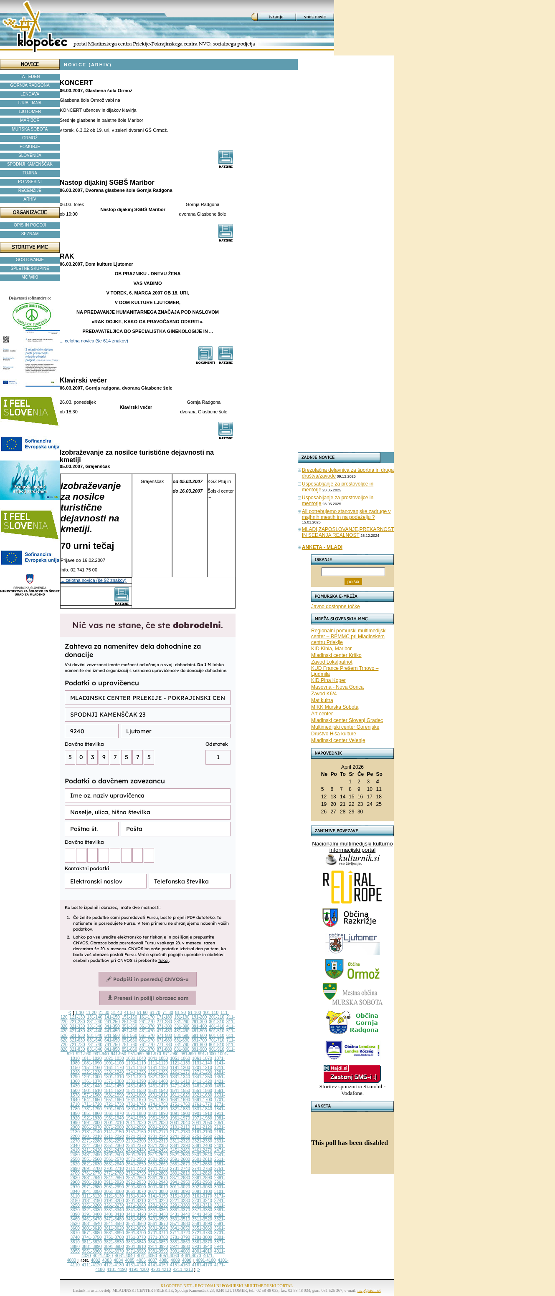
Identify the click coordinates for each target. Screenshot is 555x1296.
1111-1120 (158, 1063)
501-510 (216, 1031)
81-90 (180, 1012)
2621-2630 (92, 1164)
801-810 (216, 1044)
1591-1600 (136, 1095)
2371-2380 (158, 1145)
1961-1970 (180, 1118)
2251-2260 (202, 1136)
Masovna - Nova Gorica (337, 687)
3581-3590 (202, 1223)
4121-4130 (114, 1265)
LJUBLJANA (30, 103)
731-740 (94, 1044)
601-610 (216, 1035)
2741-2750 (202, 1168)
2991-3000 (136, 1187)
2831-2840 (92, 1177)
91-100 (194, 1012)
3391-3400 (92, 1214)
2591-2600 (180, 1159)
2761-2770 (92, 1173)
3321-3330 (92, 1210)
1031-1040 (136, 1058)
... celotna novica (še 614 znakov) (94, 340)
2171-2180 (180, 1132)
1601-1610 (158, 1095)
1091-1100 (114, 1063)
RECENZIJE (30, 190)
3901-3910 (136, 1246)
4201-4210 (161, 1269)
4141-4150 (158, 1265)
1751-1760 (180, 1104)
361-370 (147, 1026)
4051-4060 (169, 1255)
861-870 (147, 1049)
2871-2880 (180, 1177)
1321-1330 (158, 1077)
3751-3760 (114, 1237)
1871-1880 (136, 1113)
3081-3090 (180, 1191)
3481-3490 (136, 1219)
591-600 (199, 1035)
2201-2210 (92, 1136)
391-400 (199, 1026)
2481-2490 (92, 1155)
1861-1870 (114, 1113)
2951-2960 (202, 1182)
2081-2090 (136, 1127)
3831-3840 (136, 1242)
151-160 (129, 1017)
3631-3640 (158, 1228)
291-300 (199, 1021)
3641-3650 (180, 1228)
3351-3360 (158, 1210)
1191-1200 (180, 1067)
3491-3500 (158, 1219)
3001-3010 (158, 1187)
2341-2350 (92, 1145)
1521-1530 (136, 1090)
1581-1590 (114, 1095)
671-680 (164, 1040)
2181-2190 (202, 1132)
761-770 (147, 1044)
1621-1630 (202, 1095)
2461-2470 (202, 1150)
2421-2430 (114, 1150)
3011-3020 (180, 1187)
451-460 (129, 1031)
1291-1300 (92, 1077)
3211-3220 (158, 1200)
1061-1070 (202, 1058)
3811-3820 (92, 1242)
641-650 (112, 1040)
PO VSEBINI (30, 181)
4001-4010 (202, 1251)
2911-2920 (114, 1182)
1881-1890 (158, 1113)
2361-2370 (136, 1145)
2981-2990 (114, 1187)
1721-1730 (114, 1104)
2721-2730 (158, 1168)
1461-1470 (158, 1086)
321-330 (77, 1026)
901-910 (216, 1049)
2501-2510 (136, 1155)
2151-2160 (136, 1132)
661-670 (147, 1040)
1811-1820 (158, 1109)
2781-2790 (136, 1173)
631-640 (94, 1040)
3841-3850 (158, 1242)
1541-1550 (180, 1090)
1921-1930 (92, 1118)
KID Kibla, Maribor (331, 649)
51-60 (142, 1012)
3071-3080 (158, 1191)
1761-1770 (202, 1104)
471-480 (164, 1031)
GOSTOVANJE (30, 259)
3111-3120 (92, 1196)
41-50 (129, 1012)
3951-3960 (92, 1251)
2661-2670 (180, 1164)
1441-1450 (114, 1086)
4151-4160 (180, 1265)
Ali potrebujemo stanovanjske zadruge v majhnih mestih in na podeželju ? (346, 514)
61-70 (155, 1012)
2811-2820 (202, 1173)
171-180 (164, 1017)
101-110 (210, 1012)
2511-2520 (158, 1155)
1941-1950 (136, 1118)
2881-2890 (202, 1177)
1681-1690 (180, 1099)
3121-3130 (114, 1196)
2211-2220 (114, 1136)
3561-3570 (158, 1223)
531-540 (94, 1035)
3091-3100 (202, 1191)
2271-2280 (92, 1141)
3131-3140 (136, 1196)
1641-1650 (92, 1099)
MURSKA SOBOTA (30, 129)
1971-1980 (202, 1118)
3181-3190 (92, 1200)
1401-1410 (180, 1081)
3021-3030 (202, 1187)
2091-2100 (158, 1127)
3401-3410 (114, 1214)
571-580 (164, 1035)
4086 (141, 1260)
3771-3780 (158, 1237)
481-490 (182, 1031)
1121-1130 (180, 1063)
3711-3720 (180, 1233)
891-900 (199, 1049)
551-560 (129, 1035)
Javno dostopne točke (335, 606)
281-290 (182, 1021)
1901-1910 (202, 1113)
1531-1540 (158, 1090)
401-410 (216, 1026)
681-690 (182, 1040)
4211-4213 (183, 1269)
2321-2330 (202, 1141)
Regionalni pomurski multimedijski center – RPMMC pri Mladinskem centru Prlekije (349, 636)
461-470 (147, 1031)
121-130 (77, 1017)
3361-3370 (180, 1210)
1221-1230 (92, 1072)
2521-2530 (180, 1155)
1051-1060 (180, 1058)
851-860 (129, 1049)
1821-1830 (180, 1109)
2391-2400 (202, 1145)
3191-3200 (114, 1200)
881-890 (182, 1049)
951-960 (136, 1054)
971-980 (171, 1054)
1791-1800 (114, 1109)
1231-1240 (114, 1072)
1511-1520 (114, 1090)
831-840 (94, 1049)
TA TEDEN (30, 76)
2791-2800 (158, 1173)
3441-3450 (202, 1214)
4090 (186, 1260)
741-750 (112, 1044)
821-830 (77, 1049)
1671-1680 (158, 1099)
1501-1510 (92, 1090)
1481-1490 (202, 1086)
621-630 (77, 1040)
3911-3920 (158, 1246)
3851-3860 (180, 1242)
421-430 (77, 1031)
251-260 (129, 1021)
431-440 (94, 1031)
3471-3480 (114, 1219)
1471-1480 (180, 1086)
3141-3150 (158, 1196)
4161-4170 (202, 1265)
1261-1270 (180, 1072)
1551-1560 (202, 1090)
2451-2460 (180, 1150)
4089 (175, 1260)
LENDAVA (29, 94)
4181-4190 (117, 1269)
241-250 (112, 1021)
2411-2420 (92, 1150)
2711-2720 (136, 1168)
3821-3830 (114, 1242)
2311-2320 (180, 1141)
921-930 (83, 1054)
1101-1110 (136, 1063)
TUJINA (30, 173)
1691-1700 (202, 1099)
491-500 (199, 1031)
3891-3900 (114, 1246)
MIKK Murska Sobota (334, 707)
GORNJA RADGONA (29, 85)
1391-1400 (158, 1081)
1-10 (79, 1012)
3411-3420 (136, 1214)
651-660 (129, 1040)
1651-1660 (114, 1099)
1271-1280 (202, 1072)
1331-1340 (180, 1077)
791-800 (199, 1044)
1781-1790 (92, 1109)
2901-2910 (92, 1182)
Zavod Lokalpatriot (331, 662)
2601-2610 (202, 1159)
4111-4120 (92, 1265)
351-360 (129, 1026)
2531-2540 (202, 1155)
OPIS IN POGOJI (30, 225)
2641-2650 (136, 1164)
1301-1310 (114, 1077)
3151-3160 (180, 1196)
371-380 (164, 1026)
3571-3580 (180, 1223)
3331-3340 (114, 1210)
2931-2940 (158, 1182)
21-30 (104, 1012)
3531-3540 (92, 1223)
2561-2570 (114, 1159)
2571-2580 (136, 1159)
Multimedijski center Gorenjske (345, 727)
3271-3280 (136, 1205)
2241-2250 (180, 1136)
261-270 (147, 1021)
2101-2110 (180, 1127)
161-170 (147, 1017)
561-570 (147, 1035)
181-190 (182, 1017)
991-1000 (206, 1054)
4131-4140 (136, 1265)
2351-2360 (114, 1145)
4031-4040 (125, 1255)
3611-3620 (114, 1228)
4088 (163, 1260)
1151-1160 (92, 1067)
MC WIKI (30, 277)
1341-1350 (202, 1077)
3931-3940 (202, 1246)
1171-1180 (136, 1067)
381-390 (182, 1026)
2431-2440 (136, 1150)
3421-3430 (158, 1214)
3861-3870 (202, 1242)
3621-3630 (136, 1228)
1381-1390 (136, 1081)
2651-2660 (158, 1164)
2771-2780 (114, 1173)
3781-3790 (180, 1237)
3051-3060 (114, 1191)
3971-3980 (136, 1251)
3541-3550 (114, 1223)
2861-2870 (158, 1177)
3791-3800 (202, 1237)
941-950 (118, 1054)
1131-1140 (202, 1063)
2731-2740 (180, 1168)
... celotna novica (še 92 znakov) (94, 580)
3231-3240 (202, 1200)
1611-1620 (180, 1095)
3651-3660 (202, 1228)
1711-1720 (92, 1104)
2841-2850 (114, 1177)
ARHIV (29, 199)
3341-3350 (136, 1210)
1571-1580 (92, 1095)
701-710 (216, 1040)
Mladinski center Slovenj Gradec (347, 720)
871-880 (164, 1049)
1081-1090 (92, 1063)
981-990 (188, 1054)
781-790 (182, 1044)
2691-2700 (92, 1168)
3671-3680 (92, 1233)
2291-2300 (136, 1141)
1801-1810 (136, 1109)
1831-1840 (202, 1109)
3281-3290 (158, 1205)
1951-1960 (158, 1118)
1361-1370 (92, 1081)
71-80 (167, 1012)
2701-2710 (114, 1168)
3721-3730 (202, 1233)
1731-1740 (136, 1104)
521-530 (77, 1035)
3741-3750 (92, 1237)
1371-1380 (114, 1081)
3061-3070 (136, 1191)
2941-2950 (180, 1182)
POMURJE (30, 146)
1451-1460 (136, 1086)
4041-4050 (147, 1255)
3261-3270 (114, 1205)
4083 (107, 1260)
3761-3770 (136, 1237)
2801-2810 (180, 1173)
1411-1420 (202, 1081)
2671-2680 (202, 1164)
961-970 (153, 1054)
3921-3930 (180, 1246)
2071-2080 (114, 1127)
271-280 (164, 1021)
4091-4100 (206, 1260)
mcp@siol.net (369, 1290)
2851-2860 (136, 1177)
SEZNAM (30, 234)
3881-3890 (92, 1246)
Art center (322, 714)
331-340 (94, 1026)
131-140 (94, 1017)
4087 (152, 1260)
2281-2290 (114, 1141)
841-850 (112, 1049)
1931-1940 (114, 1118)
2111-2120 (202, 1127)
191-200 (199, 1017)
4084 (118, 1260)
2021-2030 (158, 1122)
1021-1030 (114, 1058)
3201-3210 (136, 1200)
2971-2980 (92, 1187)
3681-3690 (114, 1233)
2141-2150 (114, 1132)
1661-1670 (136, 1099)
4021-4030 (103, 1255)
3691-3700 (136, 1233)
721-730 (77, 1044)
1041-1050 (158, 1058)
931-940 (101, 1054)
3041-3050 (92, 1191)
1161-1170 (114, 1067)
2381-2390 (180, 1145)
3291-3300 (180, 1205)
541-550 (112, 1035)
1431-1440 (92, 1086)
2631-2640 (114, 1164)
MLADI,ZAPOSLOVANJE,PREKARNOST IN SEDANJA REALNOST (348, 532)
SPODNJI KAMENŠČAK (30, 164)
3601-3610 (92, 1228)
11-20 (91, 1012)
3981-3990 (158, 1251)
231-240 (94, 1021)
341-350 (112, 1026)
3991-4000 (180, 1251)
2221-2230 (136, 1136)
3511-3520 (202, 1219)
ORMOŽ (30, 138)
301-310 (216, 1021)
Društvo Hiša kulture (333, 734)
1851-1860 (92, 1113)
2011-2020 (136, 1122)
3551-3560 (136, 1223)
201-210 (216, 1017)
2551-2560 (92, 1159)
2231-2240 (158, 1136)
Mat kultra (322, 700)
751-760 (129, 1044)
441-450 (112, 1031)
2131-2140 (92, 1132)
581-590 (182, 1035)
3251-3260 (92, 1205)
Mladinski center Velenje (338, 740)
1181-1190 (158, 1067)
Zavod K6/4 (324, 694)
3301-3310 (202, 1205)
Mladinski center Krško (336, 655)
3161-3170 (202, 1196)
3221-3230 (180, 1200)
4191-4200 (139, 1269)
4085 (129, 1260)
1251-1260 (158, 1072)
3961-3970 (114, 1251)
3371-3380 (202, 1210)
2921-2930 (136, 1182)
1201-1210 (202, 1067)
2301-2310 (158, 1141)
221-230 (77, 1021)
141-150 (112, 1017)
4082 (95, 1260)
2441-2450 (158, 1150)
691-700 (199, 1040)
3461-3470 (92, 1219)
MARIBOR (30, 120)
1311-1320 (136, 1077)
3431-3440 (180, 1214)
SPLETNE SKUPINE (29, 268)
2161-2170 (158, 1132)
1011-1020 (92, 1058)
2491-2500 (114, 1155)
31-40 (117, 1012)
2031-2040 (180, 1122)
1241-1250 (136, 1072)
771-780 (164, 1044)
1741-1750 (158, 1104)
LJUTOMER (30, 111)
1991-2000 (92, 1122)
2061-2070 (92, 1127)
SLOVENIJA (29, 155)
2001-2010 (114, 1122)
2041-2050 (202, 1122)
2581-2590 (158, 1159)
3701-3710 (158, 1233)
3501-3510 (180, 1219)
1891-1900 (180, 1113)
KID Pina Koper (328, 680)
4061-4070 (191, 1255)
